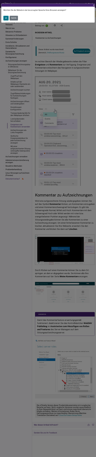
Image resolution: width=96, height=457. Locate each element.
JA (6, 18)
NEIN (13, 18)
